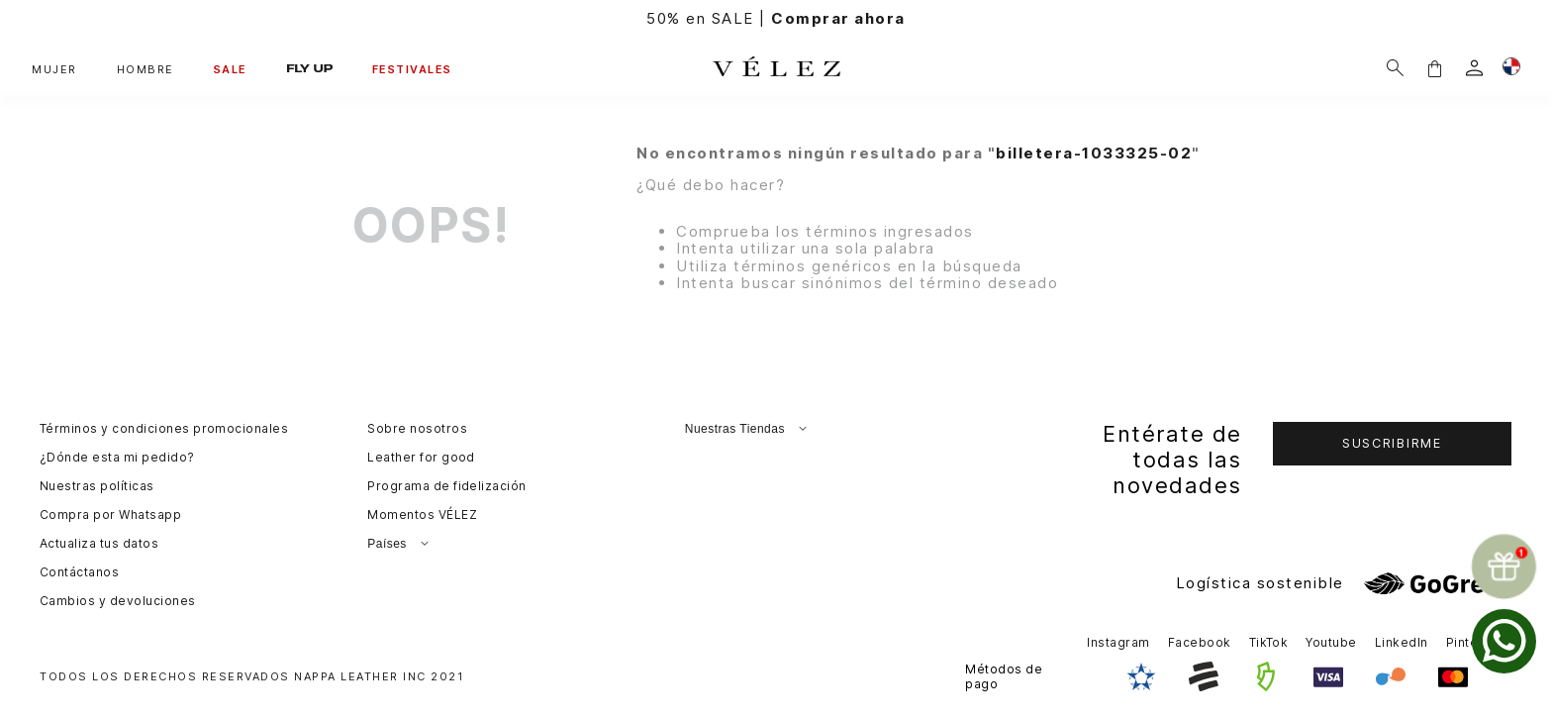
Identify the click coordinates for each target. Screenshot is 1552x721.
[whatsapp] (1504, 641)
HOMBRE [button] (145, 69)
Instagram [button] (1118, 642)
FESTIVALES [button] (412, 69)
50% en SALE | (776, 18)
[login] (1474, 67)
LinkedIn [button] (1401, 642)
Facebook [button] (1199, 642)
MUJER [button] (54, 69)
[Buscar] (1395, 67)
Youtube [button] (1331, 642)
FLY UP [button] (310, 67)
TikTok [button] (1269, 642)
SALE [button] (230, 69)
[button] (1434, 68)
